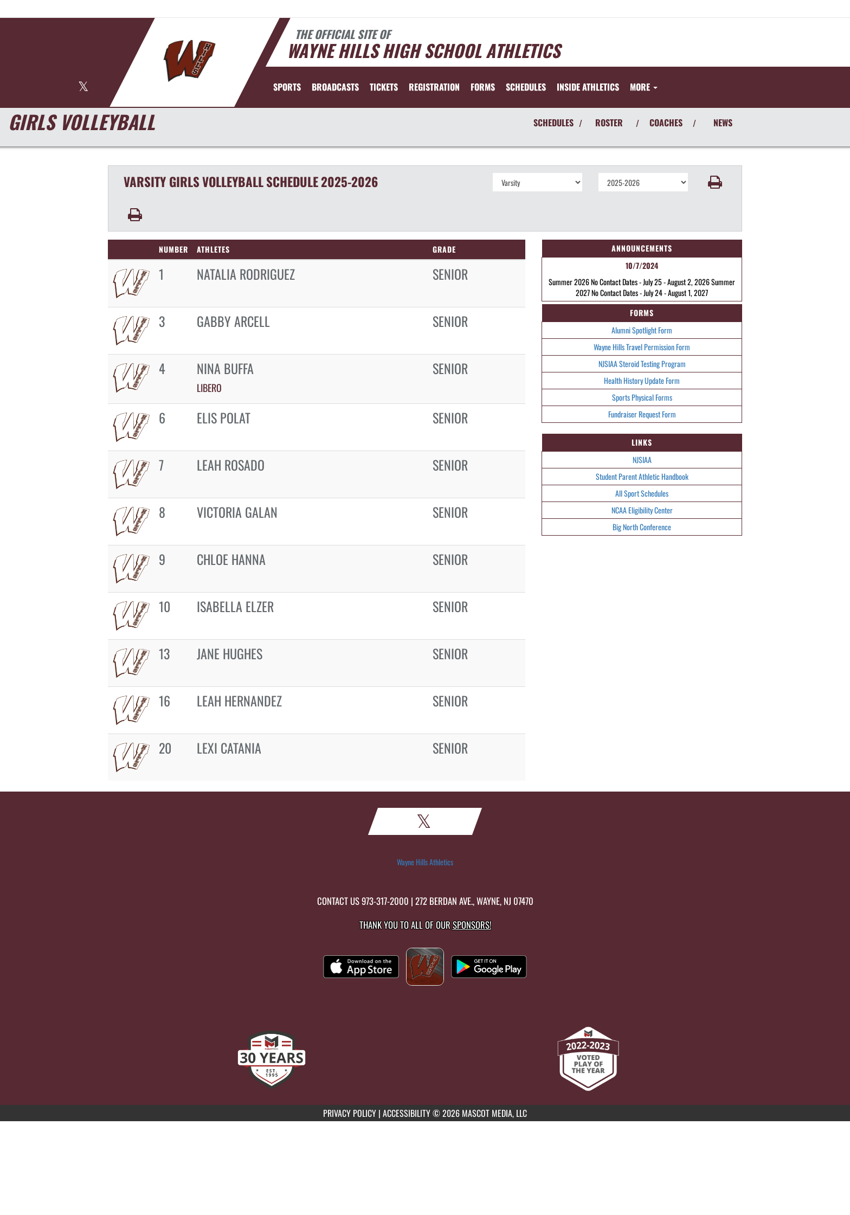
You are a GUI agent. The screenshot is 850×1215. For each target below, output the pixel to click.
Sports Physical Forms (642, 397)
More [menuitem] (644, 86)
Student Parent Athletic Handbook (642, 476)
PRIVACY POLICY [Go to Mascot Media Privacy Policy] (349, 1113)
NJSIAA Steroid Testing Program (642, 363)
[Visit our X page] (83, 87)
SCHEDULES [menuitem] (526, 86)
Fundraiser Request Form (642, 414)
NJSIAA (642, 459)
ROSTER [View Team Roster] (609, 122)
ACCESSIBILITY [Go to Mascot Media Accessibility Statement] (406, 1113)
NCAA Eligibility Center (642, 510)
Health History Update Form (642, 380)
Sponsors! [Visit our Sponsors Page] (472, 924)
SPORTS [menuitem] (287, 86)
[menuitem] (335, 87)
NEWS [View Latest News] (722, 122)
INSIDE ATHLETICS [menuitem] (588, 86)
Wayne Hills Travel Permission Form (642, 346)
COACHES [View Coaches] (665, 122)
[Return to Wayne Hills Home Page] (189, 61)
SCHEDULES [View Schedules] (553, 122)
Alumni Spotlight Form (641, 330)
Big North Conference (642, 526)
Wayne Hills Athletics (425, 862)
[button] (715, 182)
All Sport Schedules (641, 493)
